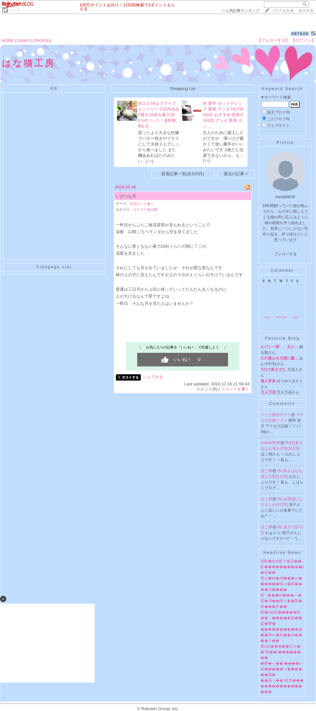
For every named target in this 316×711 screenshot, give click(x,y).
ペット (14, 10)
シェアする (153, 377)
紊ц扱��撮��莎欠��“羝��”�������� (280, 652)
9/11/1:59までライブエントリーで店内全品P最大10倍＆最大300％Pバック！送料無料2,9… (158, 114)
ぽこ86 (266, 471)
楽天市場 (305, 11)
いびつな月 (126, 196)
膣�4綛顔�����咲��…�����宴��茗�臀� (281, 618)
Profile (285, 142)
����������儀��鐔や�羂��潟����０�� (281, 635)
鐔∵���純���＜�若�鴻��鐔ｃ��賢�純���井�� (281, 601)
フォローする (285, 254)
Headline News (282, 552)
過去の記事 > (236, 173)
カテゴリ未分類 (145, 209)
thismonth (281, 317)
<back (266, 317)
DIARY (24, 40)
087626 (300, 33)
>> (240, 11)
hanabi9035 (271, 443)
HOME (8, 40)
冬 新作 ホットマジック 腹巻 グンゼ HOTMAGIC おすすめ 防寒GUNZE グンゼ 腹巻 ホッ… (223, 114)
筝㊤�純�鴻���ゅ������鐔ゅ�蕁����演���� (281, 584)
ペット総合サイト (276, 414)
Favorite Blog (282, 338)
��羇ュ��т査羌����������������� (282, 686)
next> (296, 317)
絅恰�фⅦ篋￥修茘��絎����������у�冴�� (282, 567)
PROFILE (43, 40)
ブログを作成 (282, 11)
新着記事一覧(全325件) (182, 173)
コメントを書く (235, 389)
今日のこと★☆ (142, 203)
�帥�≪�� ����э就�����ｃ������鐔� (281, 669)
